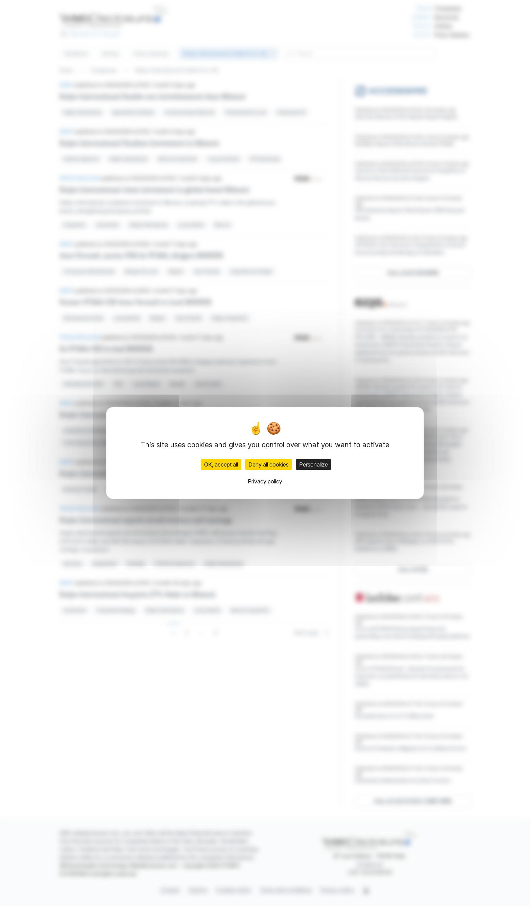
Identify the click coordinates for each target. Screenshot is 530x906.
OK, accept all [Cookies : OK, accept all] (221, 464)
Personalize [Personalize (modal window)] (313, 464)
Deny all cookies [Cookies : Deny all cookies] (268, 464)
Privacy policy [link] (265, 481)
